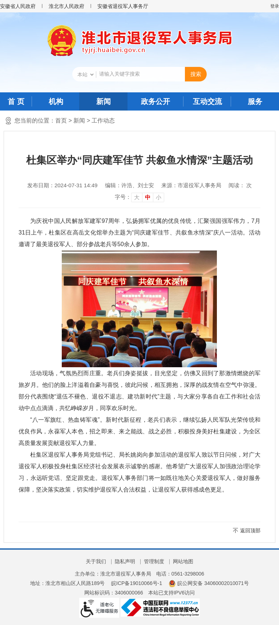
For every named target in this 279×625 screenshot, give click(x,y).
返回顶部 (250, 530)
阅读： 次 (240, 185)
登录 (274, 6)
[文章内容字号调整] (139, 197)
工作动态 (103, 120)
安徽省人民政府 (18, 6)
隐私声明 (125, 561)
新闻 (103, 101)
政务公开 (155, 101)
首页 (61, 120)
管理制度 (154, 561)
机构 (56, 101)
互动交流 (207, 101)
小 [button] (158, 197)
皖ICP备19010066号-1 (136, 583)
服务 (255, 101)
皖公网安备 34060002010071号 (209, 583)
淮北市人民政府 (66, 6)
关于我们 (96, 561)
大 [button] (137, 197)
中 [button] (147, 197)
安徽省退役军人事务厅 (122, 6)
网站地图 (183, 561)
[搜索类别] (85, 75)
